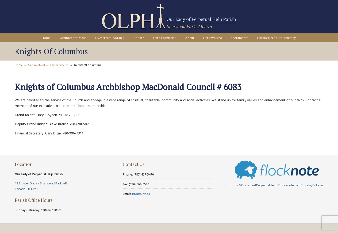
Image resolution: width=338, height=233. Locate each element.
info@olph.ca (140, 194)
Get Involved (36, 65)
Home (19, 65)
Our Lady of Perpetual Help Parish (169, 17)
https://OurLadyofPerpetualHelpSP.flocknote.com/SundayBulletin (277, 185)
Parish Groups (59, 65)
